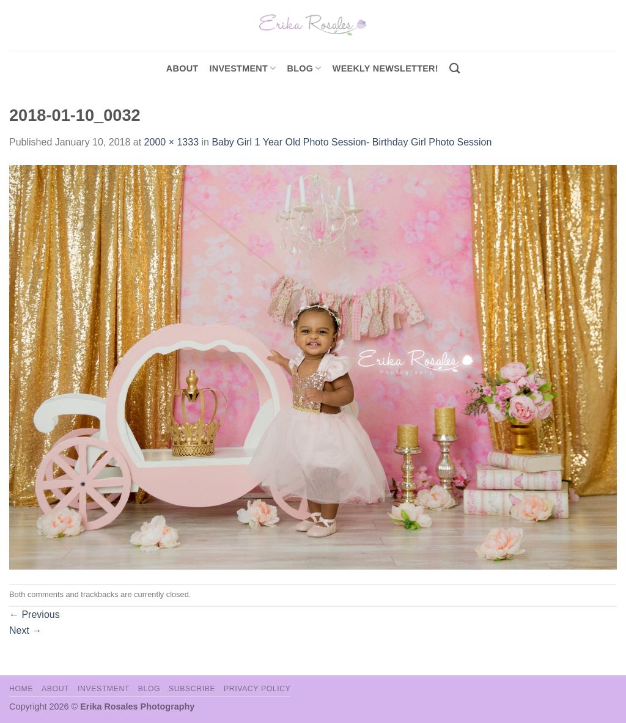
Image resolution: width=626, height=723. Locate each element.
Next (25, 630)
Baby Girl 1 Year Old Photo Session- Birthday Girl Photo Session (352, 142)
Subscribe (192, 688)
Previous (34, 614)
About (182, 68)
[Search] (454, 68)
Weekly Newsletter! (385, 68)
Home (21, 688)
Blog (304, 68)
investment (242, 68)
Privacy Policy (257, 688)
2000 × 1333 (171, 142)
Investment (104, 688)
